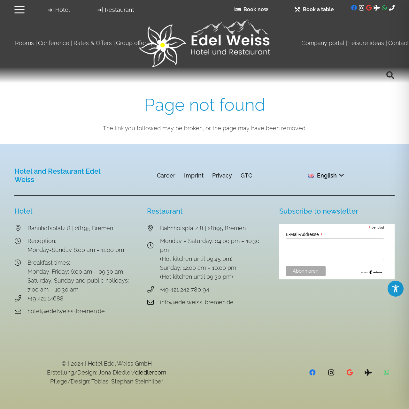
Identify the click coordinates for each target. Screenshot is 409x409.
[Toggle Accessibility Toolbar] (395, 288)
